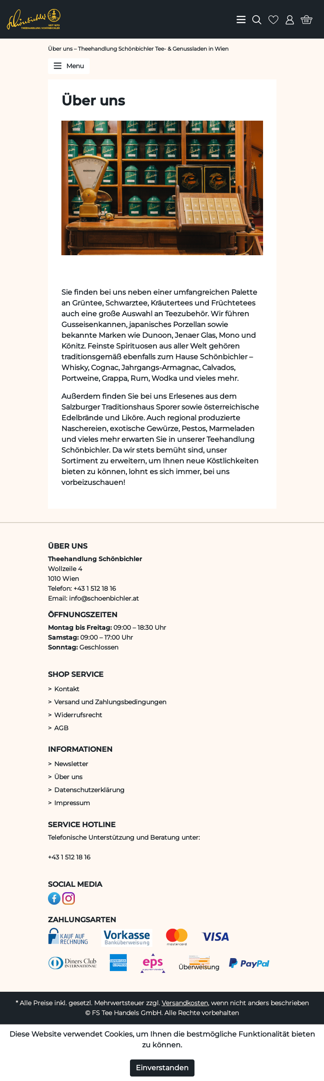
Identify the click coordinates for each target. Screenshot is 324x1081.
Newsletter (71, 764)
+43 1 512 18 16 (69, 857)
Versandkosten (185, 1003)
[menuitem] (241, 19)
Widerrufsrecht (78, 715)
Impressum (72, 803)
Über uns (68, 777)
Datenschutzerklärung (89, 790)
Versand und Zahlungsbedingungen (110, 702)
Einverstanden (162, 1068)
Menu (69, 65)
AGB (61, 728)
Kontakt (66, 689)
